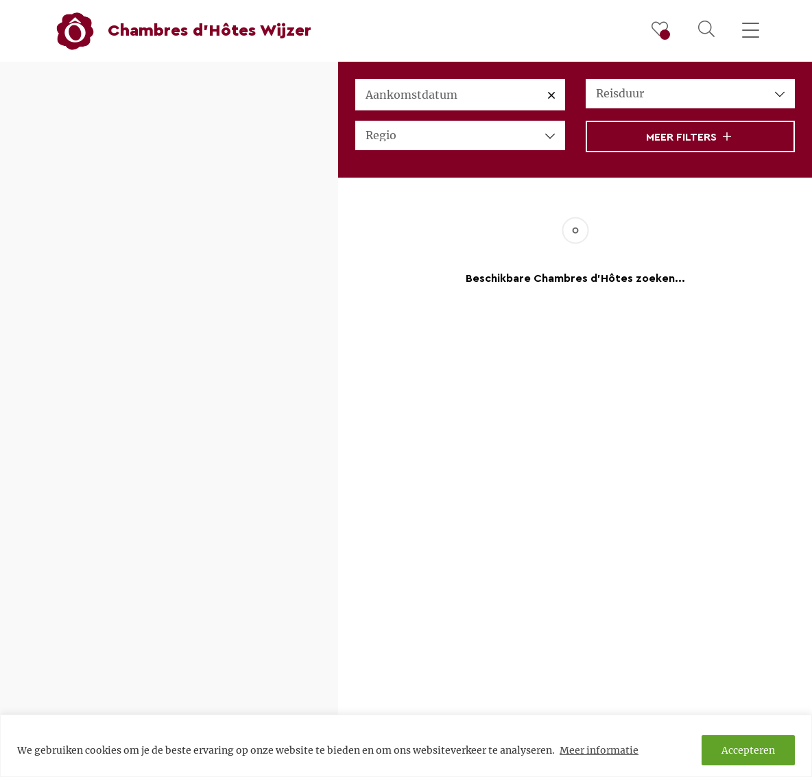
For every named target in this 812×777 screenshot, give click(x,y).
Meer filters (688, 137)
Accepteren (748, 750)
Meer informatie (599, 750)
